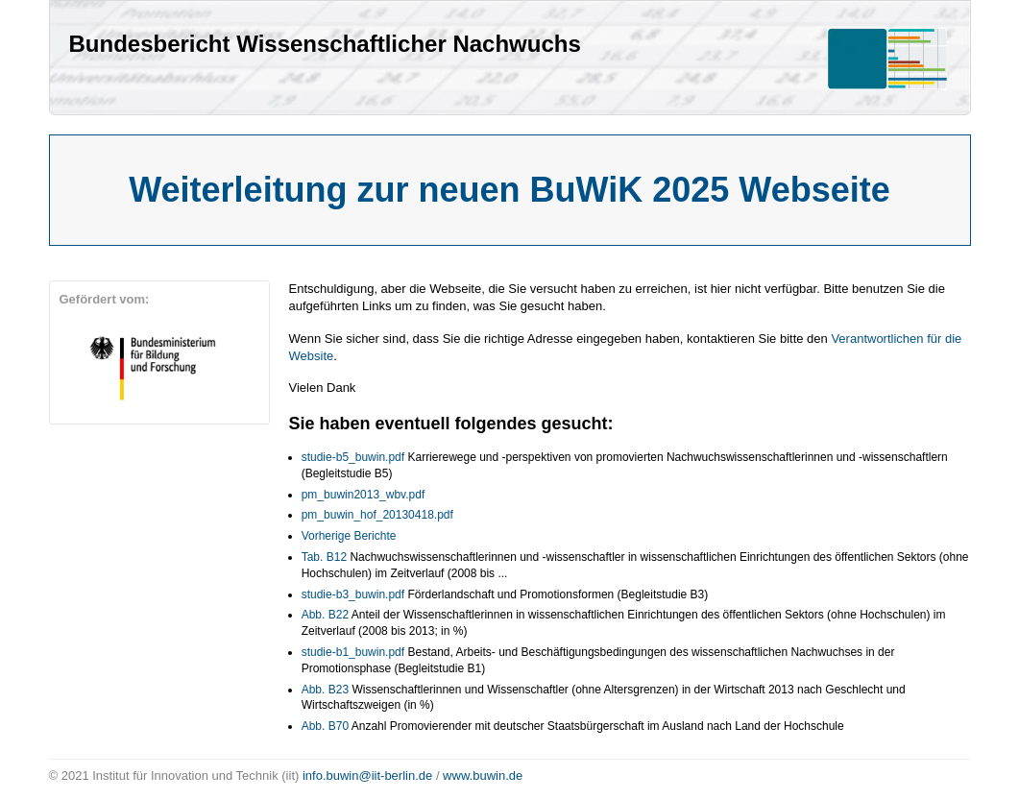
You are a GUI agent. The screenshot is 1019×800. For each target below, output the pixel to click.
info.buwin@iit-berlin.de (367, 775)
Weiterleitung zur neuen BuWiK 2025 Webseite (509, 189)
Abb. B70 (325, 726)
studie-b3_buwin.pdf (353, 594)
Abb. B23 (325, 689)
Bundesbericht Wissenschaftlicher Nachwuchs (325, 44)
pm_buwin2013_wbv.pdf (363, 494)
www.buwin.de (482, 775)
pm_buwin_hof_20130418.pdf (377, 514)
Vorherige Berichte (349, 536)
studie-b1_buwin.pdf (353, 652)
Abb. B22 (325, 614)
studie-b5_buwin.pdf (353, 457)
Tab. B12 (324, 557)
